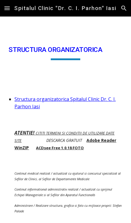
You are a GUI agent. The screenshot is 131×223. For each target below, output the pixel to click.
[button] (7, 8)
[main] (65, 51)
